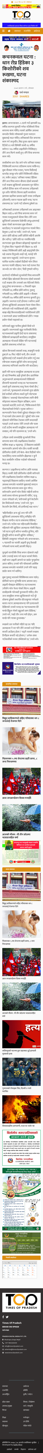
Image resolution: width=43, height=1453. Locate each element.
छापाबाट (26, 1410)
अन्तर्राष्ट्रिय (5, 1394)
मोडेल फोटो (27, 1425)
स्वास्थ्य (4, 1421)
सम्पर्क (16, 1449)
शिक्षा (4, 1417)
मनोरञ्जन (26, 1417)
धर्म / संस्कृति (28, 1406)
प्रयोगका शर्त (32, 1449)
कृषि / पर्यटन (27, 1394)
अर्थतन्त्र (37, 31)
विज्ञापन (23, 1449)
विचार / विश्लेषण (29, 1402)
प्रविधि (25, 1390)
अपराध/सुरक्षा (7, 1406)
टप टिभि (26, 1421)
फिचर (4, 1410)
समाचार (17, 31)
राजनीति (27, 31)
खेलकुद (5, 1425)
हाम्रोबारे (9, 1449)
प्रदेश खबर (6, 1402)
